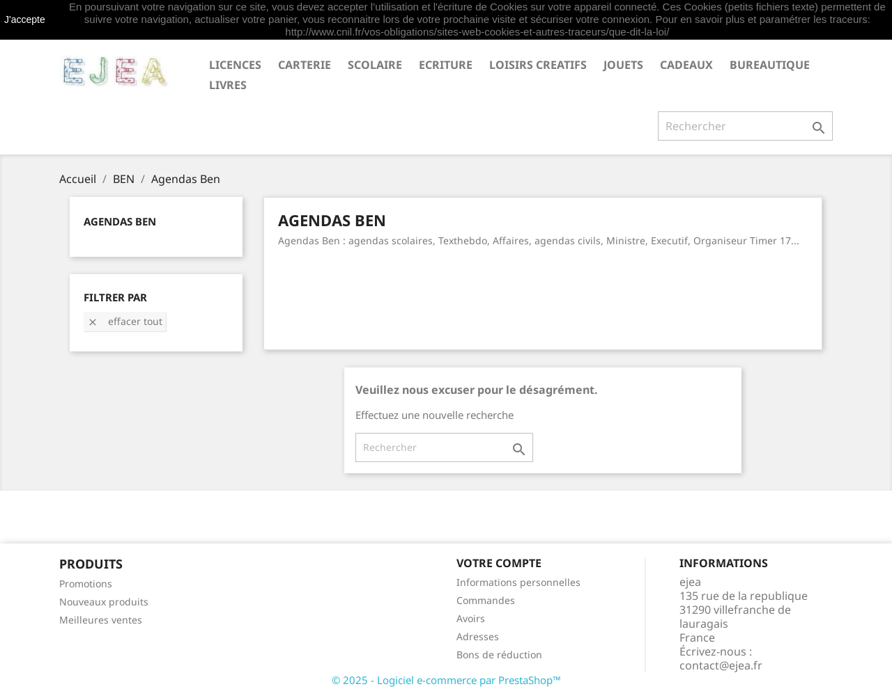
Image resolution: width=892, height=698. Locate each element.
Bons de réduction (499, 654)
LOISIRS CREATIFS (538, 64)
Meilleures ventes (100, 619)
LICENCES (235, 64)
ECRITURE (445, 64)
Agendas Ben (120, 221)
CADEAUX (686, 64)
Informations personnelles (518, 582)
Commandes (485, 600)
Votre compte (498, 563)
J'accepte (24, 19)
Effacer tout (124, 321)
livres (228, 85)
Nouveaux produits (103, 601)
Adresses (477, 636)
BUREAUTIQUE (770, 64)
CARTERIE (304, 64)
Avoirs (470, 618)
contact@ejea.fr (720, 665)
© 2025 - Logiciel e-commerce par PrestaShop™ (446, 680)
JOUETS (623, 64)
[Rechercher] (745, 126)
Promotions (85, 583)
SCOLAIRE (375, 64)
